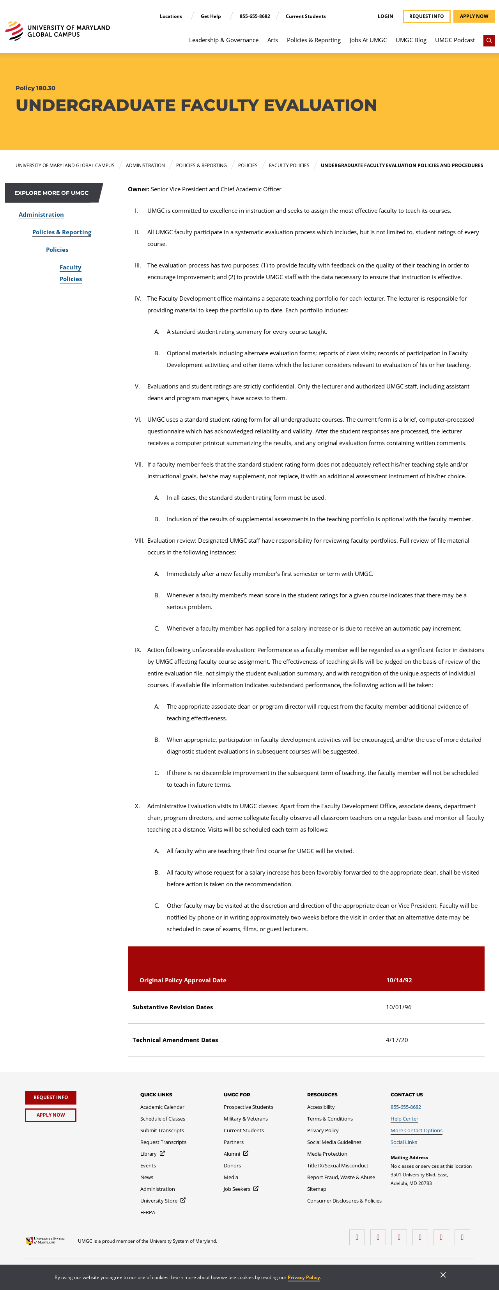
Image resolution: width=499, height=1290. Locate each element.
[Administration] (157, 1188)
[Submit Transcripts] (162, 1130)
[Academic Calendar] (162, 1106)
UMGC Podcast (455, 40)
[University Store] (163, 1200)
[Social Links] (404, 1142)
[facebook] (359, 1234)
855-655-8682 (255, 16)
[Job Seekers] (241, 1188)
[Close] (443, 1275)
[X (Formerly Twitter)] (422, 1234)
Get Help (211, 16)
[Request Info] (50, 1098)
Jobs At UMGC (368, 40)
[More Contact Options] (416, 1130)
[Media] (231, 1177)
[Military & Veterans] (246, 1118)
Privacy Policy (304, 1277)
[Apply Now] (50, 1115)
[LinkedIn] (380, 1234)
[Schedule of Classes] (162, 1118)
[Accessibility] (321, 1106)
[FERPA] (147, 1212)
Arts (272, 40)
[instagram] (401, 1234)
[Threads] (443, 1234)
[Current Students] (244, 1130)
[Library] (153, 1153)
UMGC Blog (411, 40)
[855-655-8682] (406, 1106)
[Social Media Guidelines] (334, 1142)
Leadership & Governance (223, 40)
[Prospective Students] (248, 1106)
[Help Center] (404, 1118)
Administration (41, 214)
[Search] (489, 40)
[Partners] (234, 1142)
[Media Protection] (327, 1153)
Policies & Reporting (314, 40)
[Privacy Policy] (323, 1130)
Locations (171, 16)
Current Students (306, 16)
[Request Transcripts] (163, 1142)
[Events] (148, 1165)
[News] (146, 1177)
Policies (57, 249)
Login (385, 16)
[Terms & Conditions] (330, 1118)
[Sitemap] (316, 1188)
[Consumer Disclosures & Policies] (344, 1200)
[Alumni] (236, 1153)
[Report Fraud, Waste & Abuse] (341, 1177)
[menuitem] (224, 44)
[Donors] (232, 1165)
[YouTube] (464, 1234)
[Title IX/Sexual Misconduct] (337, 1165)
